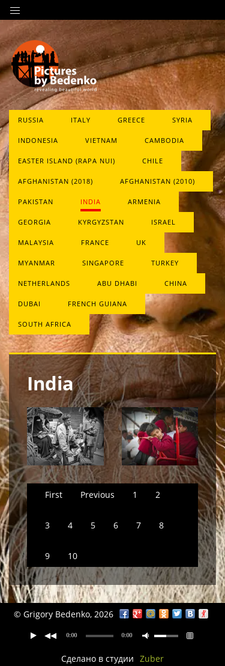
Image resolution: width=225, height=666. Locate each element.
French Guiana (97, 303)
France (95, 242)
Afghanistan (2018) (55, 181)
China (175, 283)
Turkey (165, 262)
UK (141, 242)
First (53, 494)
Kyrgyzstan (101, 221)
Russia (31, 119)
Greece (131, 119)
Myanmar (36, 262)
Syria (182, 119)
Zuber (152, 658)
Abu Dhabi (117, 283)
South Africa (44, 323)
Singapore (103, 262)
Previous (97, 494)
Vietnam (101, 140)
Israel (163, 221)
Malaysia (36, 242)
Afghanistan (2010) (157, 181)
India (90, 201)
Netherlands (44, 283)
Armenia (144, 201)
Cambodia (164, 140)
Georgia (34, 221)
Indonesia (38, 140)
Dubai (29, 303)
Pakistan (35, 201)
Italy (81, 119)
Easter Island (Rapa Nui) (66, 160)
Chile (152, 160)
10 (72, 556)
